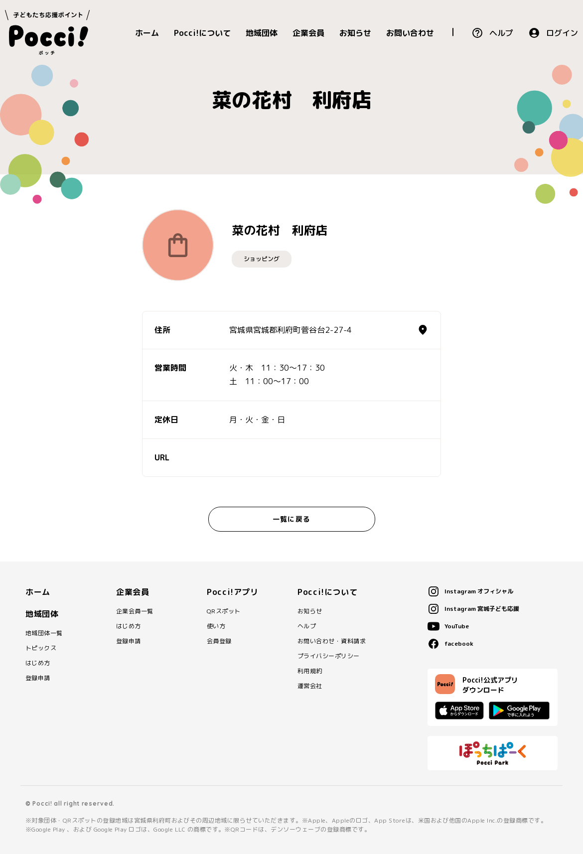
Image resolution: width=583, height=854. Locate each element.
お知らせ (355, 33)
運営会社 (309, 686)
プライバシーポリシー (328, 656)
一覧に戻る (291, 519)
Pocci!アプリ (233, 592)
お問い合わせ (410, 33)
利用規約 (309, 671)
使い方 (216, 626)
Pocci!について (202, 33)
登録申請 (37, 678)
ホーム (147, 33)
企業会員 (308, 33)
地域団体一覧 (44, 633)
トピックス (40, 648)
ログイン (562, 33)
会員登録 (219, 641)
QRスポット (224, 611)
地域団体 (262, 33)
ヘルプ (501, 33)
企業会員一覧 (134, 611)
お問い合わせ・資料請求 (331, 641)
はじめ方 (37, 663)
